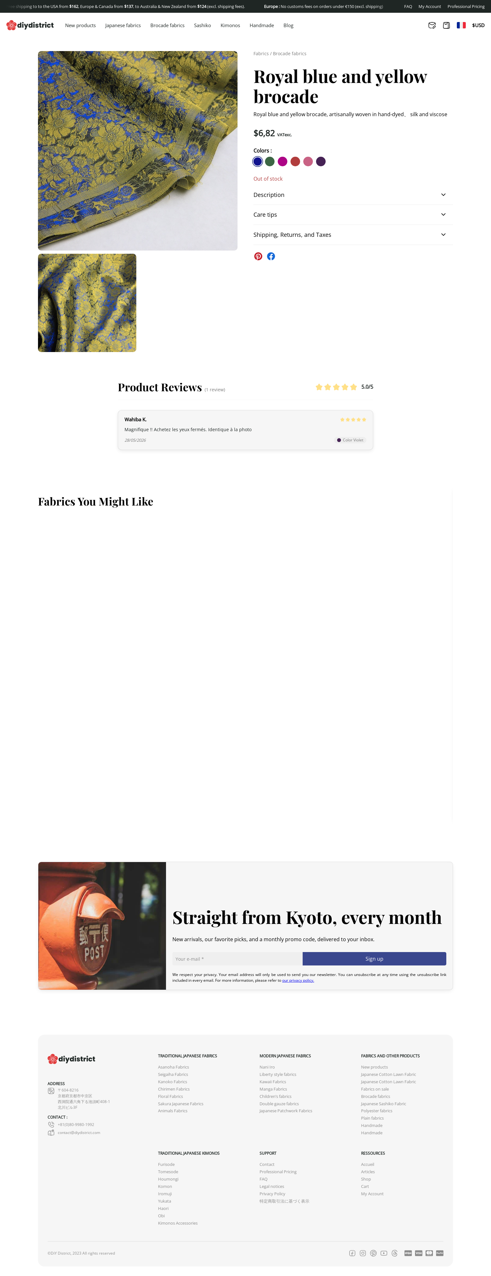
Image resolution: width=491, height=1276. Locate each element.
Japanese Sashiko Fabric (383, 1103)
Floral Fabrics (170, 1096)
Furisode (166, 1164)
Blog (288, 25)
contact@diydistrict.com (74, 1132)
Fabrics (261, 53)
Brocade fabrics (167, 25)
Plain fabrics (372, 1118)
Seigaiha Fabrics (173, 1074)
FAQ (408, 6)
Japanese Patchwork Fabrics (286, 1110)
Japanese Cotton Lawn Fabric (388, 1074)
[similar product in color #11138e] (257, 161)
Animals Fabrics (172, 1110)
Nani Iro (267, 1067)
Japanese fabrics (123, 25)
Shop (366, 1179)
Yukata (164, 1201)
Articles (368, 1171)
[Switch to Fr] (461, 25)
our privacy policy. (298, 980)
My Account (430, 6)
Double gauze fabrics (279, 1103)
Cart (365, 1186)
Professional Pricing (466, 6)
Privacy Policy (272, 1193)
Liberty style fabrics (278, 1074)
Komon (165, 1186)
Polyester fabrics (376, 1110)
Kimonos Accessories (178, 1223)
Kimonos (230, 25)
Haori (163, 1208)
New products (80, 25)
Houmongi (168, 1179)
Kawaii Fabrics (273, 1081)
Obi (161, 1215)
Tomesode (168, 1171)
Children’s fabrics (275, 1096)
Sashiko (202, 25)
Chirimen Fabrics (174, 1089)
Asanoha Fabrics (173, 1067)
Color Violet (350, 440)
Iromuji (165, 1193)
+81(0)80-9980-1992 (71, 1124)
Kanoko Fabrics (172, 1081)
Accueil (367, 1164)
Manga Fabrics (273, 1089)
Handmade (262, 25)
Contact (267, 1164)
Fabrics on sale (375, 1089)
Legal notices (272, 1186)
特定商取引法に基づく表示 (284, 1201)
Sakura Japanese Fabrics (180, 1103)
